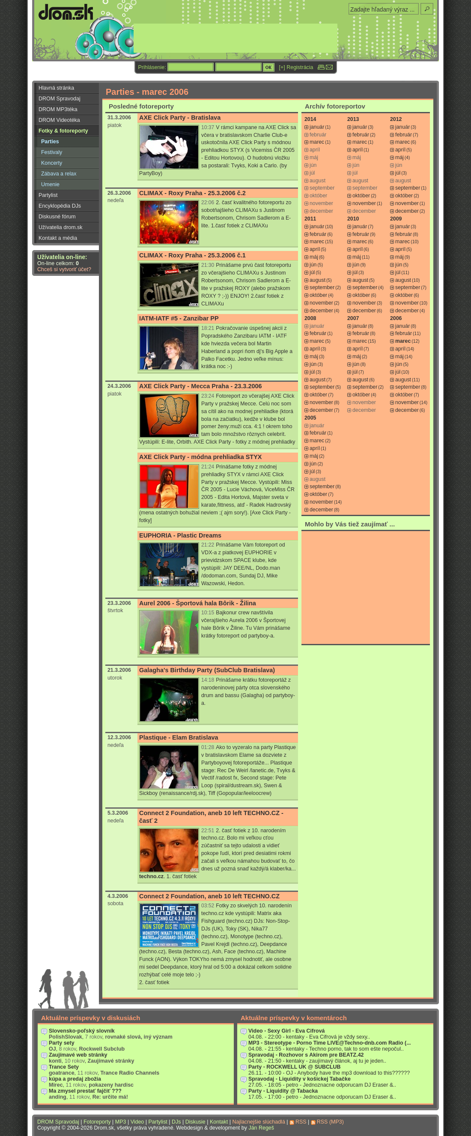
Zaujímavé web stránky (78, 1055)
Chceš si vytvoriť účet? (64, 269)
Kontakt (219, 1122)
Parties (50, 142)
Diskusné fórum (57, 217)
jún (313, 265)
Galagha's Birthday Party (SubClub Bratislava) (207, 670)
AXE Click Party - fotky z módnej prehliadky (244, 442)
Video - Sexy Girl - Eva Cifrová (286, 1031)
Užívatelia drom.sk (61, 227)
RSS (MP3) (330, 1122)
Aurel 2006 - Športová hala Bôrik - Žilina (197, 603)
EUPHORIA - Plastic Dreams (180, 535)
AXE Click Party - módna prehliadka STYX (200, 456)
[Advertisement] (365, 587)
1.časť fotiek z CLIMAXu (239, 226)
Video (137, 1122)
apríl (357, 150)
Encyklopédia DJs (60, 206)
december (407, 211)
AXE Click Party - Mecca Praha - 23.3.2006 (200, 386)
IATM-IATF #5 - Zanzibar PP (179, 318)
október (361, 196)
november (364, 203)
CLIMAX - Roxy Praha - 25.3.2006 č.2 (192, 193)
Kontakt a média (58, 238)
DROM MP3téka (58, 109)
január (317, 127)
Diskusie (195, 1122)
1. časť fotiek (182, 876)
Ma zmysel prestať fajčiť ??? (85, 1091)
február (360, 135)
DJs (176, 1122)
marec (317, 142)
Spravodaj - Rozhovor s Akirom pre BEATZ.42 (306, 1055)
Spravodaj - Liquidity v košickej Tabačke (299, 1079)
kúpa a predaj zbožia (75, 1079)
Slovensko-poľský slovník (82, 1031)
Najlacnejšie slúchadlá (258, 1122)
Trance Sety (64, 1067)
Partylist (48, 195)
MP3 (120, 1122)
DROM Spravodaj (59, 99)
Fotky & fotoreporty (63, 131)
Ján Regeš (261, 1128)
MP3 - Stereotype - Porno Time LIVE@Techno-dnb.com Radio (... (329, 1043)
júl (397, 173)
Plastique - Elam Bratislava (178, 737)
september (407, 188)
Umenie (50, 184)
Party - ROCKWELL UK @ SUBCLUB (294, 1067)
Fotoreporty (97, 1122)
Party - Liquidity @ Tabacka (283, 1091)
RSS (301, 1122)
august (317, 280)
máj (399, 157)
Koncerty (51, 163)
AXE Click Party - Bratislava (180, 117)
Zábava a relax (58, 174)
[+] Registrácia (296, 67)
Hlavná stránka (56, 88)
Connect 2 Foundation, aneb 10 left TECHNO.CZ (209, 896)
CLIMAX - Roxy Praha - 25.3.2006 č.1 (192, 255)
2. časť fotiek (154, 982)
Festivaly (51, 152)
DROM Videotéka (59, 120)
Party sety (62, 1043)
